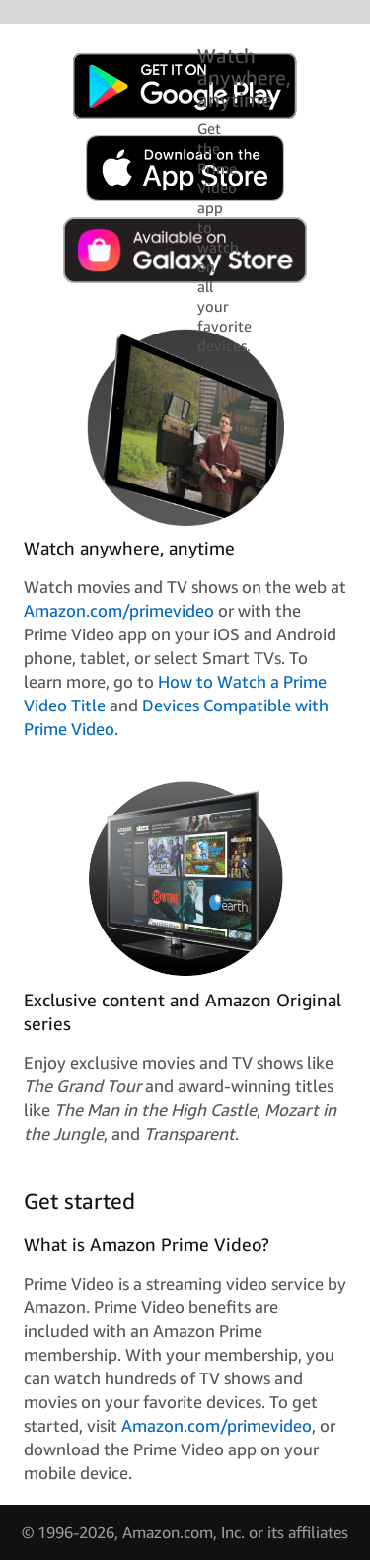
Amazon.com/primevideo (119, 610)
